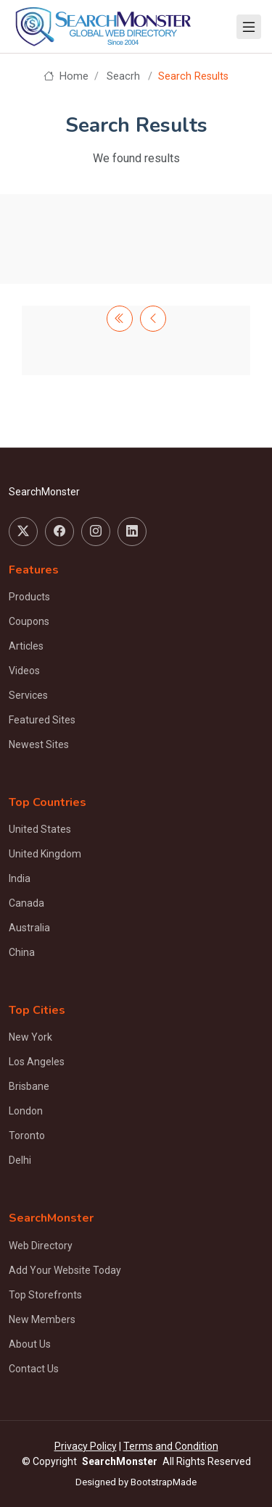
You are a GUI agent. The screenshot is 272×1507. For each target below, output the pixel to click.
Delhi (20, 1160)
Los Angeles (37, 1062)
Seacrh (123, 76)
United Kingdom (45, 854)
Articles (26, 646)
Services (28, 695)
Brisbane (29, 1086)
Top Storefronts (45, 1295)
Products (29, 597)
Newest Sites (39, 744)
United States (40, 829)
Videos (24, 671)
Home (66, 76)
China (22, 952)
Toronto (27, 1135)
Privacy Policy (85, 1446)
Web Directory (41, 1246)
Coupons (29, 621)
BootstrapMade (164, 1482)
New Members (42, 1319)
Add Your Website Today (65, 1270)
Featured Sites (42, 720)
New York (30, 1037)
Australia (29, 928)
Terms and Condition (170, 1446)
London (26, 1111)
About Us (30, 1344)
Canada (26, 903)
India (19, 878)
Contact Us (34, 1369)
